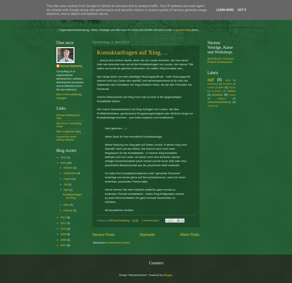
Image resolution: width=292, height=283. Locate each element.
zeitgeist (211, 106)
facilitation (227, 84)
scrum (232, 95)
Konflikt (210, 87)
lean (220, 87)
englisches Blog (182, 29)
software (221, 98)
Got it (242, 9)
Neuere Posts (104, 235)
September (70, 173)
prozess (217, 94)
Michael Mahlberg (71, 65)
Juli (65, 184)
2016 (63, 157)
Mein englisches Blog (68, 131)
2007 (63, 245)
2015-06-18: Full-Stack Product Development (220, 60)
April (66, 189)
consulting (212, 84)
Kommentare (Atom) (118, 242)
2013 (63, 162)
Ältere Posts (189, 235)
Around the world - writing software (67, 138)
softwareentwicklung (219, 102)
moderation (216, 91)
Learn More (225, 9)
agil (210, 79)
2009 (63, 234)
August (67, 178)
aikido (228, 80)
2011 (63, 223)
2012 (63, 217)
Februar (68, 210)
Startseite (147, 235)
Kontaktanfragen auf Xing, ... (132, 52)
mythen (231, 90)
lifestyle (232, 87)
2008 (63, 239)
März (66, 204)
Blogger (167, 275)
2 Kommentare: (151, 220)
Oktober (68, 167)
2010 (63, 228)
